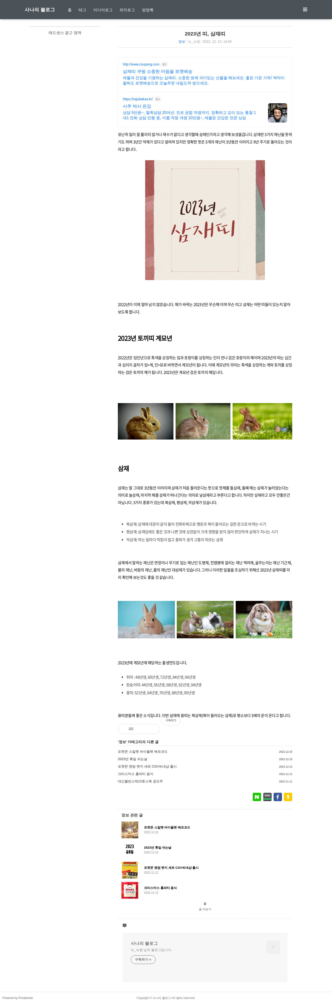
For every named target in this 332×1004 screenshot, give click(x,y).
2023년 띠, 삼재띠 (205, 33)
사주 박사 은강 (137, 106)
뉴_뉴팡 (194, 41)
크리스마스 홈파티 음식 (135, 774)
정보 (181, 41)
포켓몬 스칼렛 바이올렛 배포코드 (143, 751)
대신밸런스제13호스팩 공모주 (140, 781)
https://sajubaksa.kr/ (138, 99)
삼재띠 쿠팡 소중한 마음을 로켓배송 (157, 71)
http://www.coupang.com (141, 64)
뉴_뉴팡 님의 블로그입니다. (151, 950)
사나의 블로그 (40, 9)
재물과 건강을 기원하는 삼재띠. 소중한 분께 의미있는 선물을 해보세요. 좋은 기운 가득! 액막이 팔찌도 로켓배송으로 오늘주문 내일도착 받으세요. (204, 80)
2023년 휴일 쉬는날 (132, 759)
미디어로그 (103, 10)
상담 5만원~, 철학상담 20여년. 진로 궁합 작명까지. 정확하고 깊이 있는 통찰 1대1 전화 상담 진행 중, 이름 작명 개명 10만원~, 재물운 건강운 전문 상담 (189, 115)
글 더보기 (205, 909)
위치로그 (127, 10)
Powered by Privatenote (17, 998)
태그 (82, 10)
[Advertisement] (65, 98)
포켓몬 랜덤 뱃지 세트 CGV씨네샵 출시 (147, 766)
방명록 (148, 10)
